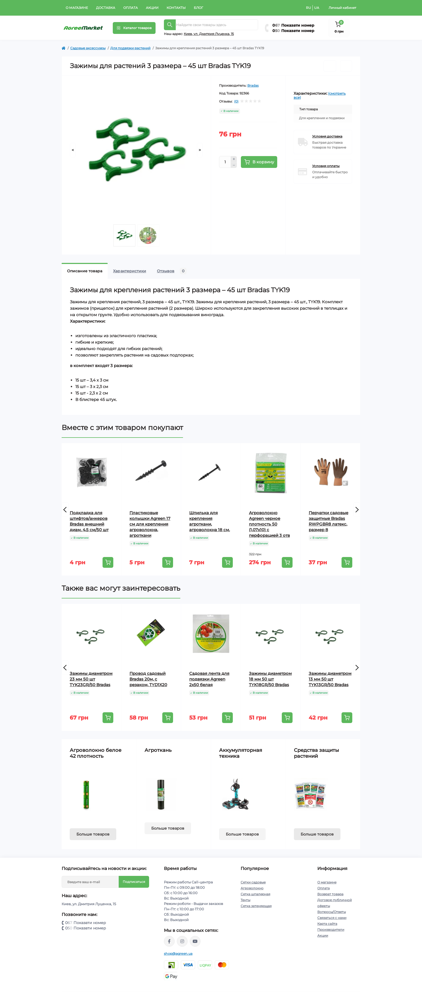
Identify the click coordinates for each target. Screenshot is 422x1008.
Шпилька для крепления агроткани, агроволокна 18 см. (209, 521)
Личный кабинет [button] (342, 8)
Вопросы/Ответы (331, 912)
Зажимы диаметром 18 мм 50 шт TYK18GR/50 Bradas (270, 679)
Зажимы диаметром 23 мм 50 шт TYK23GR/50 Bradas (91, 679)
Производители (330, 930)
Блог (198, 8)
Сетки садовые (253, 882)
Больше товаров (93, 834)
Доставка (105, 8)
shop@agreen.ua (178, 953)
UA (316, 8)
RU (308, 8)
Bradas (253, 85)
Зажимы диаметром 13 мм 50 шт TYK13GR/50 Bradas (330, 679)
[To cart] (108, 562)
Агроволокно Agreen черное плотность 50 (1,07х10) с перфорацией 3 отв (269, 524)
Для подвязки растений (130, 48)
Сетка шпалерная (255, 894)
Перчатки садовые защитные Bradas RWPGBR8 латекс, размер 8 (328, 521)
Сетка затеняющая (256, 906)
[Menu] (134, 28)
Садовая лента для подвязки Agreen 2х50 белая (209, 679)
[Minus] (234, 165)
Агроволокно (252, 888)
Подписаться (134, 882)
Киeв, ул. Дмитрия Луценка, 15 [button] (209, 34)
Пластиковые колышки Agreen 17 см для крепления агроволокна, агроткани (149, 524)
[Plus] (234, 159)
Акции (152, 8)
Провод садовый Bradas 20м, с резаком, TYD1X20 (148, 679)
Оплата (130, 8)
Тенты (245, 900)
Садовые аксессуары (87, 48)
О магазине (77, 8)
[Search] (170, 24)
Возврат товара (330, 894)
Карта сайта (327, 924)
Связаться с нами (331, 918)
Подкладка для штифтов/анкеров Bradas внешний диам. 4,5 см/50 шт (89, 521)
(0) (236, 101)
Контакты (176, 8)
